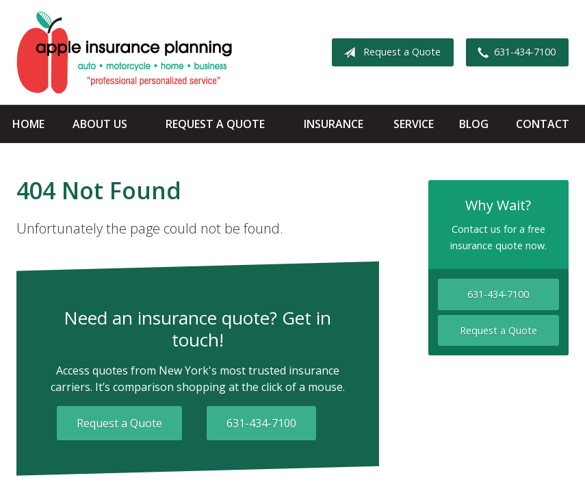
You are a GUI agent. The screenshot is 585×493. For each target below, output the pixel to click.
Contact (542, 123)
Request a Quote (389, 53)
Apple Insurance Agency (124, 52)
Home (28, 123)
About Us (100, 123)
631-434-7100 (514, 53)
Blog (474, 123)
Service (413, 123)
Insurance (333, 123)
